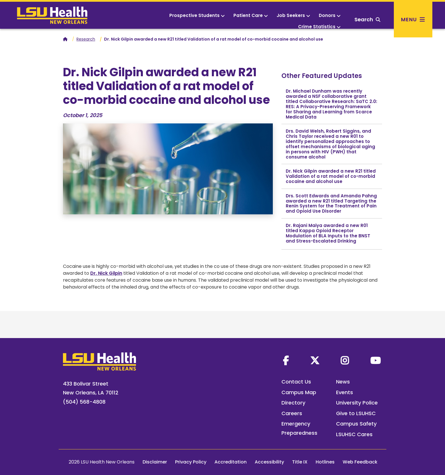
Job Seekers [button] (293, 15)
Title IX (300, 462)
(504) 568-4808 (84, 401)
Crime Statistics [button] (319, 27)
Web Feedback (360, 462)
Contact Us (296, 381)
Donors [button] (330, 15)
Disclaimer (155, 462)
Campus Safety (356, 423)
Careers (291, 413)
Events (344, 392)
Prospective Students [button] (197, 15)
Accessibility (269, 462)
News (343, 381)
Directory (293, 402)
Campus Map (298, 392)
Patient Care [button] (250, 15)
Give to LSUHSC (356, 413)
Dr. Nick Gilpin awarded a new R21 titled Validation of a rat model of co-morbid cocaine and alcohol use (331, 176)
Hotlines (325, 462)
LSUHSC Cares (354, 434)
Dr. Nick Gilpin (106, 273)
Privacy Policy (190, 462)
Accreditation (230, 462)
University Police (357, 402)
